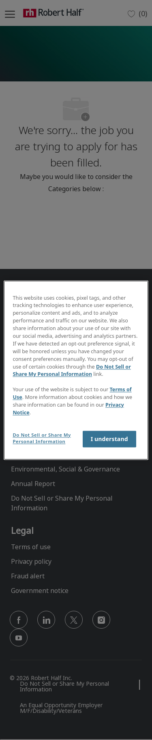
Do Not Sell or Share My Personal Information (72, 370)
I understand (109, 439)
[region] (76, 370)
